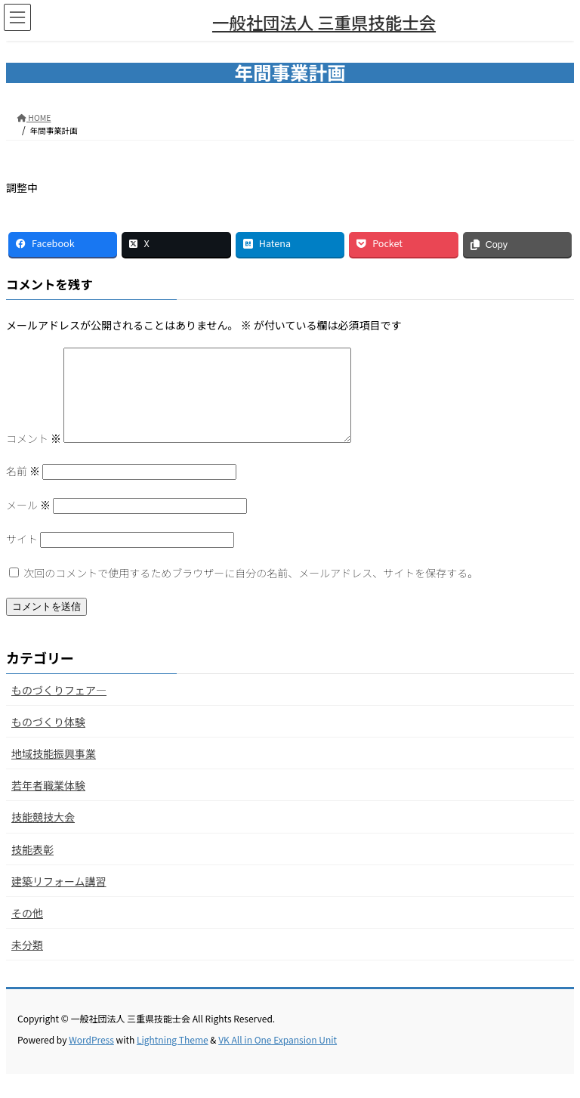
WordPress (91, 1057)
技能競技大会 (43, 835)
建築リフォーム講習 (58, 899)
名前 (23, 488)
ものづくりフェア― (58, 708)
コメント (33, 456)
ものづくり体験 (48, 739)
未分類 (27, 962)
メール (28, 522)
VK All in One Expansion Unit (277, 1057)
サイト (22, 556)
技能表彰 (32, 867)
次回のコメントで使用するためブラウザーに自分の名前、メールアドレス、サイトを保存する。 (250, 590)
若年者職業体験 (48, 803)
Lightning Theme (172, 1057)
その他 (27, 931)
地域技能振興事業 (53, 771)
